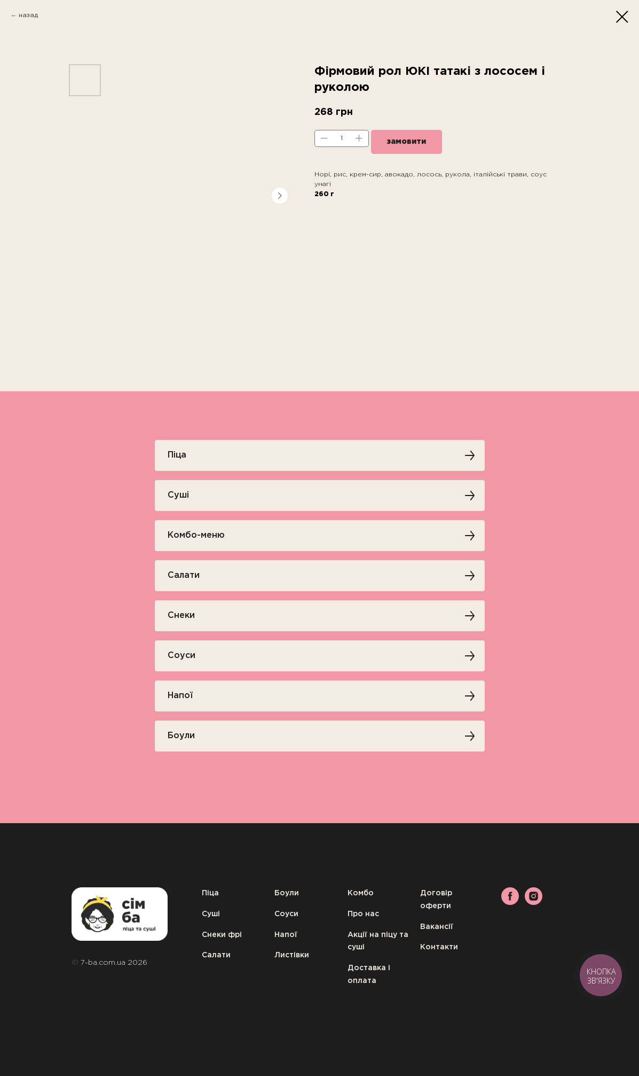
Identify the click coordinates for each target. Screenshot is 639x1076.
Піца (210, 893)
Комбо (361, 893)
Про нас (363, 914)
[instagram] (533, 902)
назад (28, 15)
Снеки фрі (222, 935)
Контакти (439, 947)
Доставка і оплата (369, 974)
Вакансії (436, 927)
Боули (286, 893)
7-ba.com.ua (104, 962)
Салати (216, 955)
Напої (285, 935)
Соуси (286, 914)
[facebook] (510, 902)
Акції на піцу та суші (378, 941)
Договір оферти (436, 899)
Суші (211, 914)
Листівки (291, 955)
